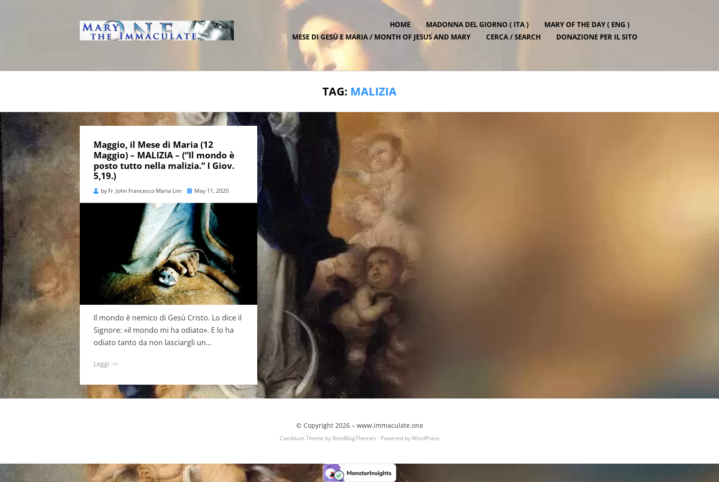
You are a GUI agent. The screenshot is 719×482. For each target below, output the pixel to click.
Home (402, 29)
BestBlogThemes (354, 438)
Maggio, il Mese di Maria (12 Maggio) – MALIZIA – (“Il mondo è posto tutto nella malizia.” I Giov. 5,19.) (164, 160)
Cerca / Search (515, 41)
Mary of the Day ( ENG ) (588, 29)
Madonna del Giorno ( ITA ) (479, 29)
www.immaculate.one (390, 424)
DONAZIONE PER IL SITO (598, 41)
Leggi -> (105, 363)
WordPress (426, 438)
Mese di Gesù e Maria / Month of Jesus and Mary (383, 41)
